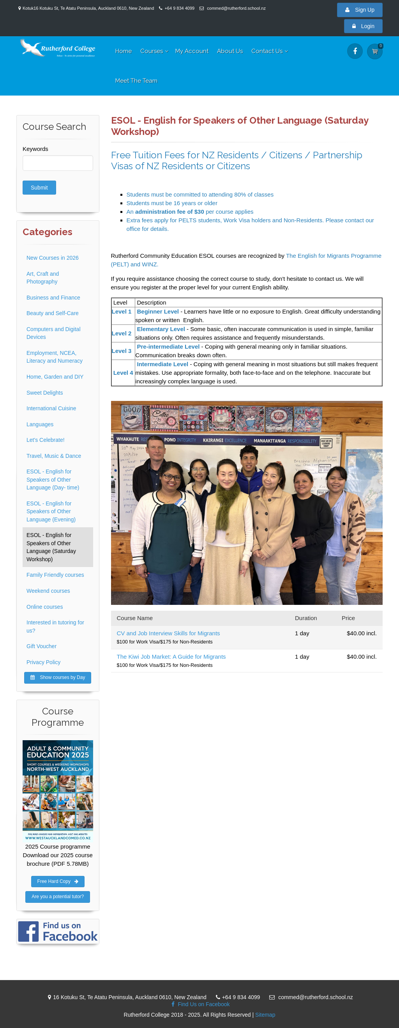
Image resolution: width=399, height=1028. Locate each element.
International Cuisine (51, 408)
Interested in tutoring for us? (55, 626)
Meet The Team (136, 80)
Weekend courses (48, 591)
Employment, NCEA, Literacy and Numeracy (54, 357)
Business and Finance (53, 297)
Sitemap (265, 1015)
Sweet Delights (44, 393)
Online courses (44, 607)
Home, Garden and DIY (54, 377)
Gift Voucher (41, 646)
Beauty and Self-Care (52, 313)
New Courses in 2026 (52, 258)
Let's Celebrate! (45, 440)
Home (123, 51)
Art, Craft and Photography (42, 278)
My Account (191, 51)
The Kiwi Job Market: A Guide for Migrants (171, 656)
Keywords (35, 148)
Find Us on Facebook (199, 1004)
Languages (39, 424)
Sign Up (359, 10)
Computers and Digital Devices (53, 333)
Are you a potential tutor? (58, 896)
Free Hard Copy (57, 881)
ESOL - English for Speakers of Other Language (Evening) (51, 511)
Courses (151, 51)
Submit (39, 187)
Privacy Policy (43, 662)
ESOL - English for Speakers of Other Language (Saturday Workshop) (51, 547)
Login (363, 26)
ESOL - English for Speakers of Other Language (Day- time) (52, 479)
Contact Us (266, 51)
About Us (230, 51)
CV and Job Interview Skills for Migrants (168, 633)
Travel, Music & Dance (53, 456)
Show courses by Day (57, 677)
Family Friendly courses (55, 575)
